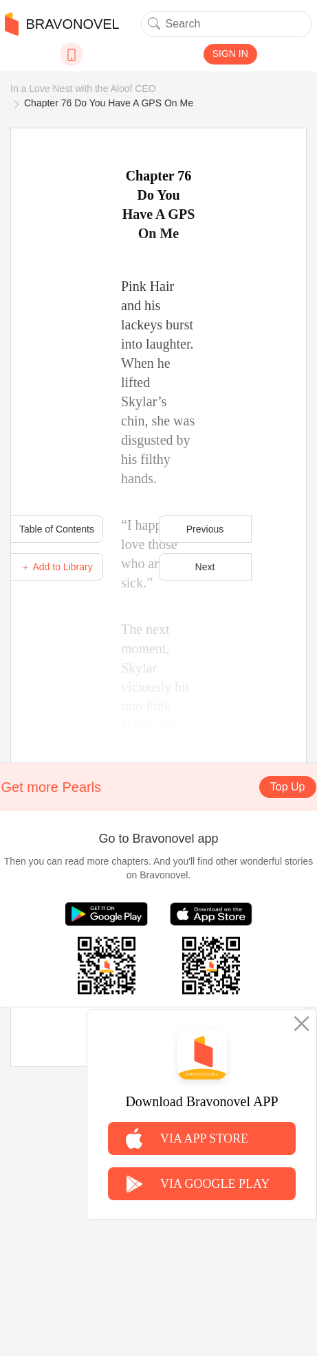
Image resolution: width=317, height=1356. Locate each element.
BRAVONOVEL (62, 24)
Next (205, 566)
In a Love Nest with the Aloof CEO (83, 88)
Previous (204, 529)
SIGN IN (230, 53)
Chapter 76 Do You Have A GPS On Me (108, 102)
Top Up (287, 787)
